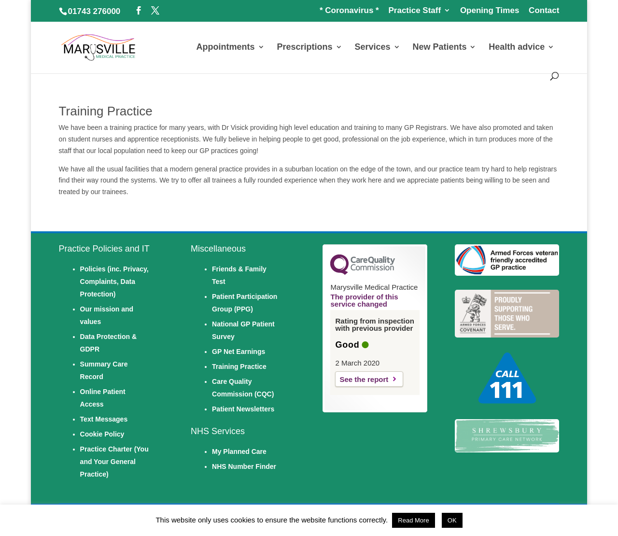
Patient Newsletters (243, 409)
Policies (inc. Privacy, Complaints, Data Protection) (114, 281)
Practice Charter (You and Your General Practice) (114, 461)
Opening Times (490, 10)
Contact (544, 10)
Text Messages (104, 419)
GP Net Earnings (238, 351)
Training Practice (239, 366)
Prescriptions (304, 47)
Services (372, 47)
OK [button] (452, 520)
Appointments (226, 47)
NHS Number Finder (244, 466)
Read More (413, 520)
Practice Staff (414, 10)
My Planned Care (239, 451)
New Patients (439, 47)
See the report (363, 379)
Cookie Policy (102, 434)
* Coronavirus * (349, 10)
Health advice (517, 47)
